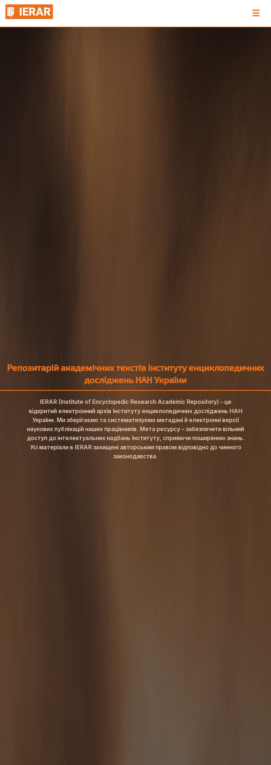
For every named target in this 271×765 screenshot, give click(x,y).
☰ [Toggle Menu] (256, 13)
